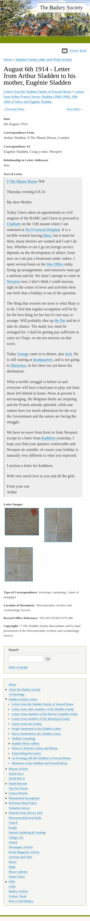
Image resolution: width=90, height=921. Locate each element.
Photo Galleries (18, 872)
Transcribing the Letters (26, 753)
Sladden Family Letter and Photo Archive (43, 59)
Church (13, 822)
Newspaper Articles (21, 847)
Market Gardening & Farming (27, 832)
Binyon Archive (18, 768)
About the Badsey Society (25, 689)
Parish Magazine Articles (24, 852)
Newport (13, 281)
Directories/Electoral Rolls (25, 818)
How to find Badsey (21, 901)
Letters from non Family (27, 724)
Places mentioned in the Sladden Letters (36, 733)
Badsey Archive (18, 891)
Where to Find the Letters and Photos (35, 748)
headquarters (43, 360)
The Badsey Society (61, 8)
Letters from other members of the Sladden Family (43, 709)
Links (12, 886)
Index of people (18, 667)
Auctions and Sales (20, 857)
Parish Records (18, 783)
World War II (17, 778)
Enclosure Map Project (23, 803)
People (13, 827)
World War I (16, 773)
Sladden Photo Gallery (26, 743)
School (13, 842)
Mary (47, 235)
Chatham (14, 224)
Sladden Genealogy (24, 738)
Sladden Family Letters (23, 699)
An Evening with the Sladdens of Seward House (41, 758)
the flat (59, 321)
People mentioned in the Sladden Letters (36, 728)
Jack (68, 354)
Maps (12, 866)
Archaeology (16, 694)
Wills (12, 881)
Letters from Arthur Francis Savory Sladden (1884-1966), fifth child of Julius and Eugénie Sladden (44, 97)
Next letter (73, 109)
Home (8, 59)
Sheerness (18, 365)
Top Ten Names (18, 788)
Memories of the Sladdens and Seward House (40, 763)
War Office (54, 264)
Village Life (16, 837)
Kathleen (48, 438)
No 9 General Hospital (42, 230)
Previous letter (15, 109)
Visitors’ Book (17, 896)
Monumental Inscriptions (24, 798)
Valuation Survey (19, 808)
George (23, 354)
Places (13, 862)
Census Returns (18, 793)
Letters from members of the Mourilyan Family (41, 718)
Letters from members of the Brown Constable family (45, 714)
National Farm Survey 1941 (26, 813)
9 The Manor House (22, 181)
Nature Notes (17, 876)
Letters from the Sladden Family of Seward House (37, 92)
